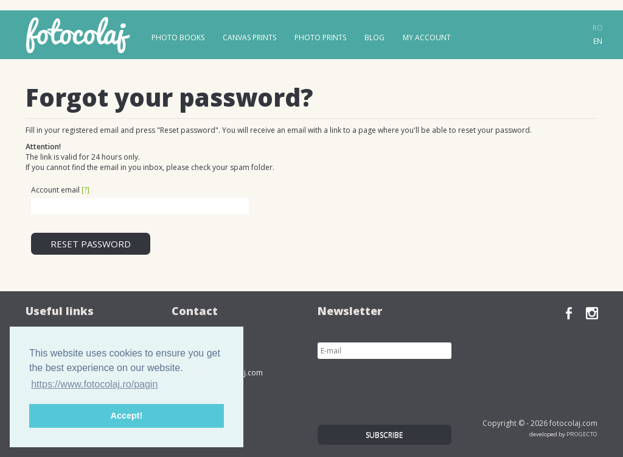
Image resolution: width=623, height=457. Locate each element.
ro (598, 28)
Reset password (90, 244)
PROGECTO (581, 434)
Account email (60, 190)
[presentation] (410, 389)
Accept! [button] (127, 415)
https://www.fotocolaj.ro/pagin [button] (94, 384)
